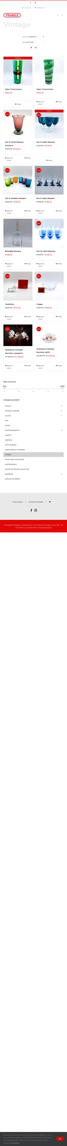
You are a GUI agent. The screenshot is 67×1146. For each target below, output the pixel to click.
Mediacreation (47, 528)
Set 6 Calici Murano (45, 142)
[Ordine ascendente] (43, 37)
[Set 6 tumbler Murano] (17, 180)
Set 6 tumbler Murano (15, 198)
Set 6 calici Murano (45, 198)
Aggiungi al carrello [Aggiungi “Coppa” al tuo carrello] (41, 318)
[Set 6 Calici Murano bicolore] (17, 124)
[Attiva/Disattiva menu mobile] (62, 15)
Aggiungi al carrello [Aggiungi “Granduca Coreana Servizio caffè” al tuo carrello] (41, 367)
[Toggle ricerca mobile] (58, 15)
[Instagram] (35, 510)
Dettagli (18, 104)
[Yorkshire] (17, 286)
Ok (60, 1139)
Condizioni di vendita (35, 502)
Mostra (28, 42)
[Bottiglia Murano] (17, 233)
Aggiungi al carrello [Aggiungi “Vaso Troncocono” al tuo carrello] (41, 103)
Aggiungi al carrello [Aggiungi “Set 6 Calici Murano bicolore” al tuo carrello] (10, 159)
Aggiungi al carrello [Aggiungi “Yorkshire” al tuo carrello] (10, 318)
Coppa (39, 304)
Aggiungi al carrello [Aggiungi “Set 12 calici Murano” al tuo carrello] (41, 265)
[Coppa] (49, 286)
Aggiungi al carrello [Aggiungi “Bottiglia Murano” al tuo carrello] (10, 265)
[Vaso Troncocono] (17, 71)
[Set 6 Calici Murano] (49, 124)
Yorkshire (9, 304)
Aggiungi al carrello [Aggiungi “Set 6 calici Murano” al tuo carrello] (41, 212)
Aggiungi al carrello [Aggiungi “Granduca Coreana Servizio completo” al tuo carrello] (10, 367)
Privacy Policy (17, 502)
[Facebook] (31, 510)
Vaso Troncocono (13, 89)
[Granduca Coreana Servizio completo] (17, 335)
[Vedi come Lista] (36, 47)
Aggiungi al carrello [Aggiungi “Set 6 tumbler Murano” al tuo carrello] (10, 212)
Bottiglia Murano (13, 251)
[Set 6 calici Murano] (49, 180)
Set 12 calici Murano (45, 251)
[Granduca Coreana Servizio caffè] (49, 335)
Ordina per (29, 37)
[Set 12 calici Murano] (49, 233)
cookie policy (15, 1143)
